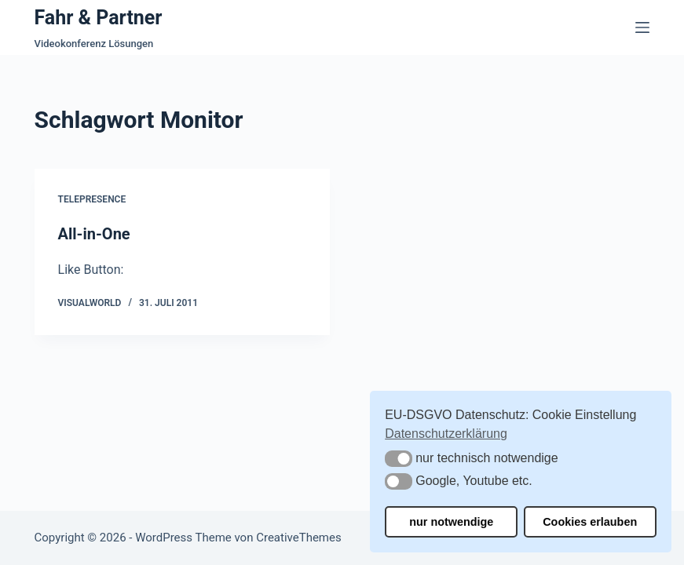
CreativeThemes (299, 537)
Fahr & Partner (99, 17)
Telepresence (92, 199)
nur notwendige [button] (451, 522)
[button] (398, 458)
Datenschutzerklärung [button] (446, 433)
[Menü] (642, 27)
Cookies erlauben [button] (590, 522)
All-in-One (94, 233)
